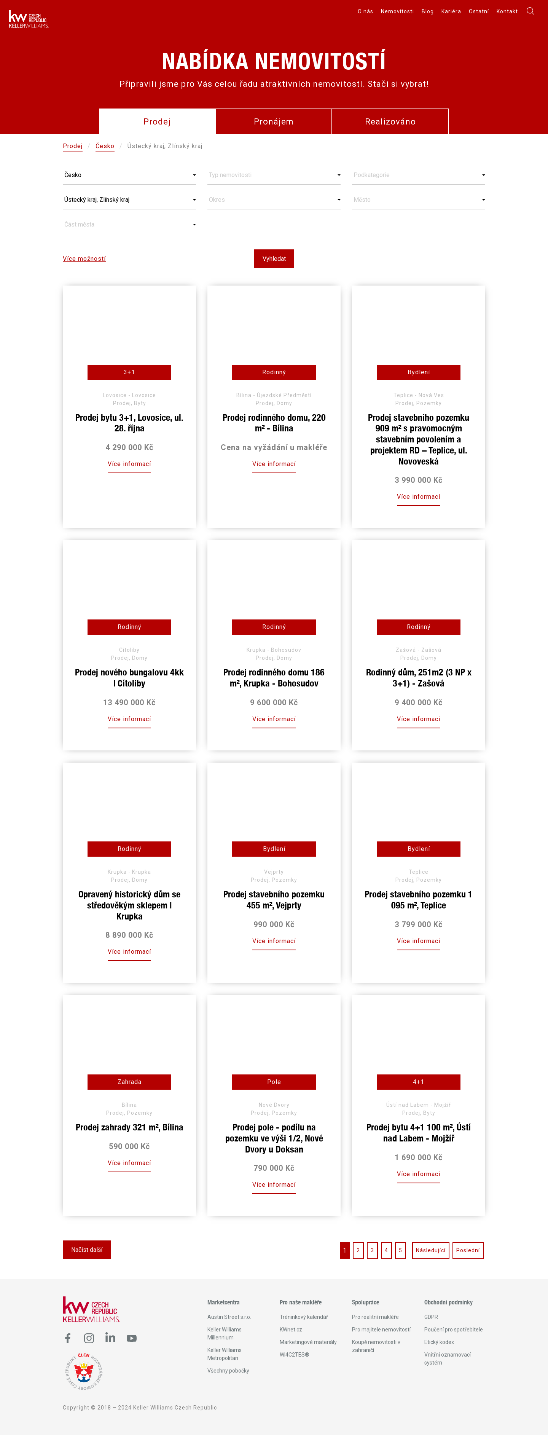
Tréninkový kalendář (304, 1317)
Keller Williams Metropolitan (224, 1354)
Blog (428, 11)
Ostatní (479, 11)
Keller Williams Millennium (224, 1333)
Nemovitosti (397, 11)
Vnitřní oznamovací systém (447, 1359)
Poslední (468, 1250)
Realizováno (390, 121)
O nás (365, 11)
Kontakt (507, 11)
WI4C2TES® (294, 1355)
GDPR (431, 1317)
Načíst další (86, 1249)
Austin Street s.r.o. (229, 1317)
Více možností (84, 258)
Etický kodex (439, 1342)
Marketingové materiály (308, 1342)
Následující (431, 1250)
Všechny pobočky (228, 1371)
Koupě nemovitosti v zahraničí (376, 1346)
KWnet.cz (291, 1329)
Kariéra (451, 11)
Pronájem (274, 121)
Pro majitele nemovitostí (381, 1329)
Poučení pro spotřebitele (453, 1329)
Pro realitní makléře (375, 1317)
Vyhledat (274, 258)
